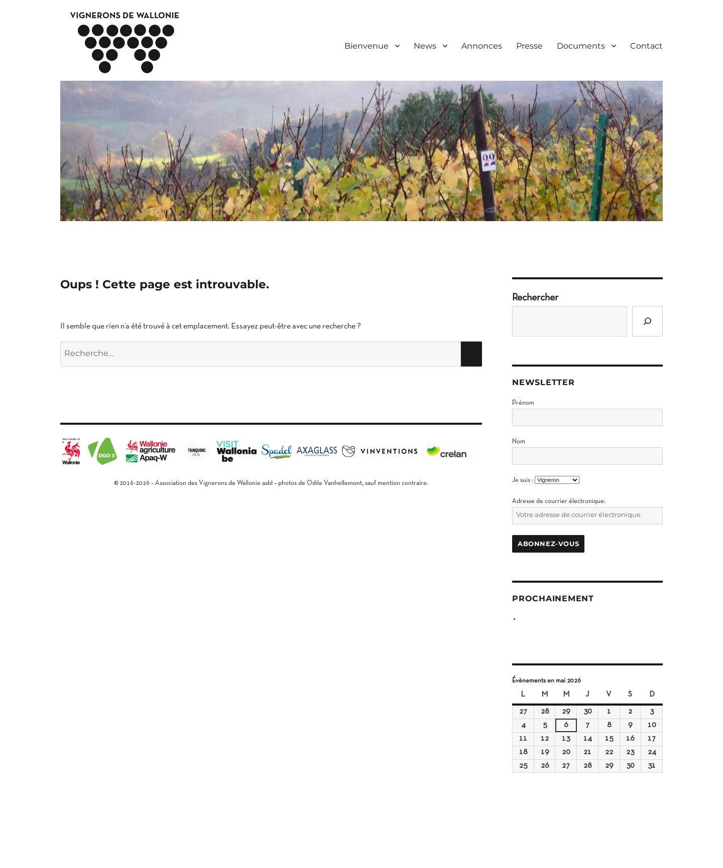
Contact (646, 46)
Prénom (523, 403)
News (425, 46)
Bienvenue (366, 46)
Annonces (481, 46)
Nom (518, 442)
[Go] (647, 321)
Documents (581, 46)
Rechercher (535, 297)
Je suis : (522, 480)
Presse (529, 46)
